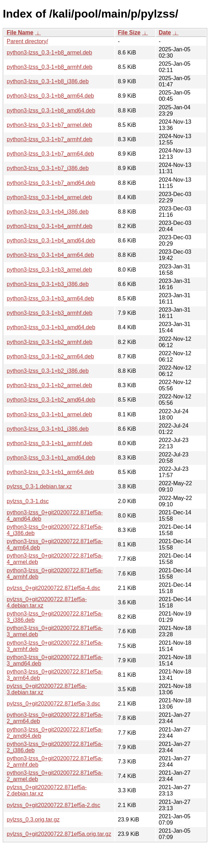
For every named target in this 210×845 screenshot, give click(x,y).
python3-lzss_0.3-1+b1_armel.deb (49, 414)
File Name (20, 32)
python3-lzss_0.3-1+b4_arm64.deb (50, 255)
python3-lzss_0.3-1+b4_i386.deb (48, 212)
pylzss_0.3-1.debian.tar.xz (39, 486)
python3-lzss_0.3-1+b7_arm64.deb (50, 154)
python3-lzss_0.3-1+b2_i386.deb (48, 371)
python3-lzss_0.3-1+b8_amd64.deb (51, 110)
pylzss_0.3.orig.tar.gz (33, 820)
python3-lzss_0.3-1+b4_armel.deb (49, 197)
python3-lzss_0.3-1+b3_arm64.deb (50, 298)
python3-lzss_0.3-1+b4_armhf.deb (49, 226)
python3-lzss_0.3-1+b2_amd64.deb (51, 400)
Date (165, 32)
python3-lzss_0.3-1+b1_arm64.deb (50, 472)
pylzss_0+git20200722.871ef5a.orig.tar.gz (59, 834)
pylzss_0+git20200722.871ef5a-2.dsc (53, 805)
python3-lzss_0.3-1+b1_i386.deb (48, 429)
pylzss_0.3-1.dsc (28, 501)
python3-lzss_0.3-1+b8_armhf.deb (49, 67)
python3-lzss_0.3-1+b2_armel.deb (49, 385)
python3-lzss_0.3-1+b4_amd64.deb (51, 240)
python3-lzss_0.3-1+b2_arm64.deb (50, 356)
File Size (129, 32)
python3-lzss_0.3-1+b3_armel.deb (49, 270)
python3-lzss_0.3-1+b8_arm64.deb (50, 96)
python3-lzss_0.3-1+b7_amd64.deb (51, 183)
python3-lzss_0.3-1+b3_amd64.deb (51, 327)
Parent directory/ (27, 41)
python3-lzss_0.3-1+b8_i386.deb (48, 81)
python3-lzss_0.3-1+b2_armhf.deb (49, 342)
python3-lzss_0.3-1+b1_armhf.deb (49, 443)
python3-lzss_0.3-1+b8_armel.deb (49, 53)
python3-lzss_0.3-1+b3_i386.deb (48, 284)
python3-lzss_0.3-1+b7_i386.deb (48, 168)
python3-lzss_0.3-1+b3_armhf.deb (49, 313)
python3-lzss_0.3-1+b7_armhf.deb (49, 139)
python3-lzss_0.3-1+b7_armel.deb (49, 125)
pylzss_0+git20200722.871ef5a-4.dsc (53, 588)
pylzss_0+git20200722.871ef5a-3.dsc (53, 704)
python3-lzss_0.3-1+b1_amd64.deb (51, 458)
